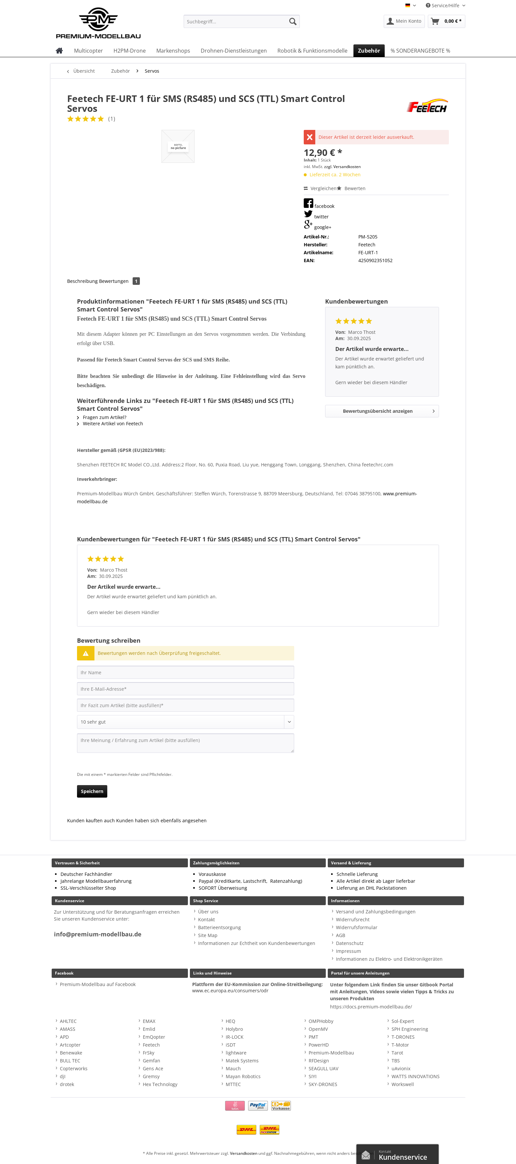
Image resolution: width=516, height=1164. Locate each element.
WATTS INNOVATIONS (416, 1076)
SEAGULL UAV (323, 1068)
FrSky (148, 1053)
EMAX (149, 1021)
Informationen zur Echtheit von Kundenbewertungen (256, 943)
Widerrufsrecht (353, 919)
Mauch (233, 1068)
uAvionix (401, 1068)
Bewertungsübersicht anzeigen (389, 410)
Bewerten (351, 188)
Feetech (151, 1045)
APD (64, 1037)
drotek (67, 1084)
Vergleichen (320, 188)
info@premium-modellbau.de (98, 934)
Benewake (71, 1053)
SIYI (313, 1076)
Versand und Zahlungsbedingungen (376, 911)
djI (62, 1076)
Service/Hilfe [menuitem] (443, 5)
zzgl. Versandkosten (342, 166)
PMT (313, 1037)
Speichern (92, 791)
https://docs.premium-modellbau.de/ (371, 1006)
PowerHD (319, 1045)
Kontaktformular (367, 1153)
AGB (340, 935)
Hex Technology (160, 1084)
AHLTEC (68, 1021)
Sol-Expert (403, 1021)
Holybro (234, 1029)
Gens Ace (153, 1068)
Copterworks (74, 1068)
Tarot (397, 1053)
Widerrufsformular (356, 927)
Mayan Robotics (243, 1076)
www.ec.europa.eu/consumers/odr (230, 990)
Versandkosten (243, 1153)
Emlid (149, 1029)
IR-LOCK (235, 1037)
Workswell (403, 1084)
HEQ (230, 1021)
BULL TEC (70, 1060)
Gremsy (151, 1076)
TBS (396, 1060)
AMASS (67, 1029)
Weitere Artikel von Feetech (110, 423)
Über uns (208, 911)
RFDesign (319, 1060)
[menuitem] (242, 24)
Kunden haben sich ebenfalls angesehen (161, 820)
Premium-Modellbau (331, 1053)
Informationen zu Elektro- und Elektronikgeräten (389, 959)
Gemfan (151, 1060)
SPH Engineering (410, 1029)
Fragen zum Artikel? (101, 417)
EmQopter (154, 1037)
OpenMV (318, 1029)
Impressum (348, 951)
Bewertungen (119, 281)
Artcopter (70, 1045)
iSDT (231, 1045)
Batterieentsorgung (219, 927)
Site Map (208, 935)
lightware (236, 1053)
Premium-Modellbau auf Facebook (98, 984)
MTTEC (233, 1084)
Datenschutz (350, 943)
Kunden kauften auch (91, 820)
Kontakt (206, 919)
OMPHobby (321, 1021)
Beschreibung (82, 281)
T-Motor (400, 1045)
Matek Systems (242, 1060)
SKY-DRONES (323, 1084)
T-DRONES (403, 1037)
